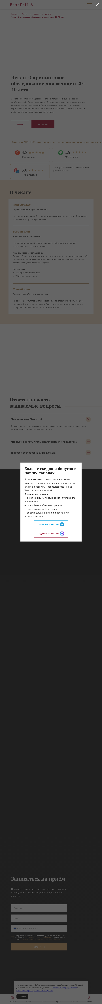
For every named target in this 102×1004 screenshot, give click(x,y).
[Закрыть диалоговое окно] (98, 4)
